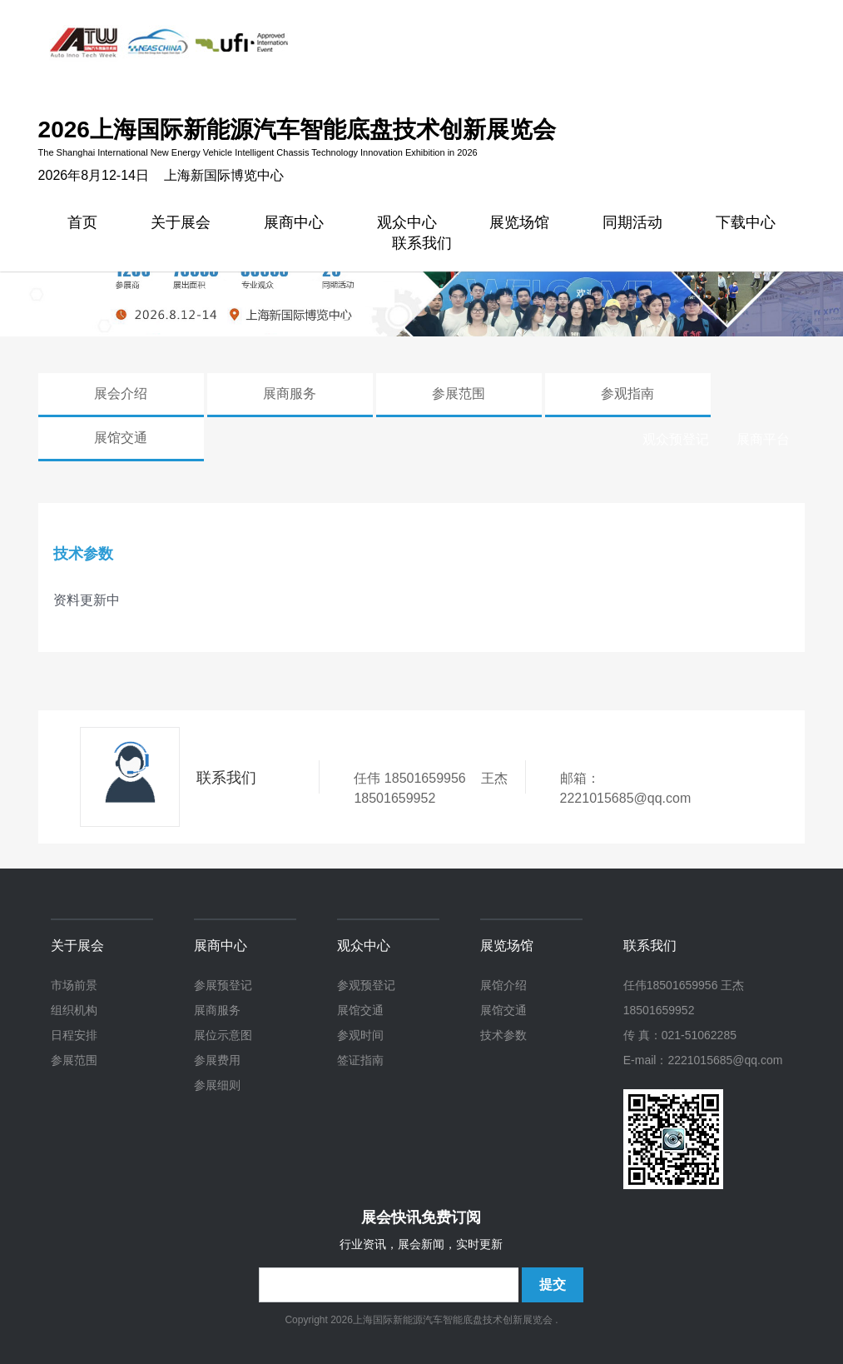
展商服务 (289, 393)
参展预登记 (223, 985)
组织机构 (74, 1010)
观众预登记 (675, 439)
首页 (82, 225)
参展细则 (217, 1085)
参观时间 (360, 1035)
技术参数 (503, 1035)
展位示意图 (223, 1035)
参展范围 (458, 393)
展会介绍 (120, 393)
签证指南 (360, 1060)
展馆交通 (120, 438)
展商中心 (294, 225)
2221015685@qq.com (626, 798)
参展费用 (217, 1060)
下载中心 (746, 225)
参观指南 (627, 393)
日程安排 (74, 1035)
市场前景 (74, 985)
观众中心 (363, 945)
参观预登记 (366, 985)
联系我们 (422, 244)
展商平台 (763, 439)
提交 (552, 1284)
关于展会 (181, 225)
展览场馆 (519, 225)
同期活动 (632, 225)
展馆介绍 (503, 985)
